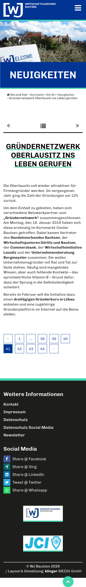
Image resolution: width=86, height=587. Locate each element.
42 (19, 349)
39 (54, 339)
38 (42, 339)
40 (65, 339)
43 (31, 349)
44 (42, 349)
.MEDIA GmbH (63, 571)
